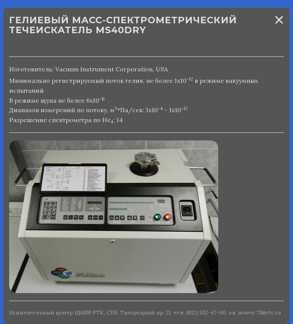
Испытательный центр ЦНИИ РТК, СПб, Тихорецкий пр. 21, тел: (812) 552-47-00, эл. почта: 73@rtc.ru (145, 312)
